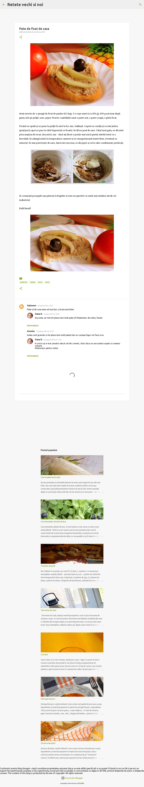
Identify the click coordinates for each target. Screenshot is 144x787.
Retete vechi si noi (25, 4)
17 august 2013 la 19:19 (45, 331)
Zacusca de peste (48, 743)
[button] (20, 37)
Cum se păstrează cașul (50, 477)
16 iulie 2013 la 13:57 (45, 306)
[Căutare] (46, 4)
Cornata (44, 655)
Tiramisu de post (48, 566)
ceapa (32, 282)
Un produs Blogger (72, 778)
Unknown (31, 305)
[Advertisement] (72, 422)
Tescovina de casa (48, 610)
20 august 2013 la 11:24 (52, 340)
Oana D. (38, 314)
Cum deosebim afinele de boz (53, 522)
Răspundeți (33, 326)
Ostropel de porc (48, 699)
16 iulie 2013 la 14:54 (51, 314)
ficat (40, 282)
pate (47, 282)
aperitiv (23, 282)
